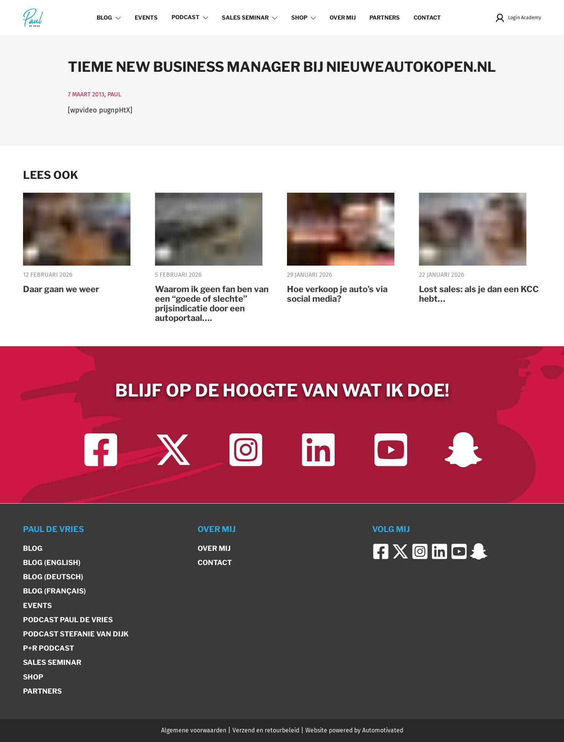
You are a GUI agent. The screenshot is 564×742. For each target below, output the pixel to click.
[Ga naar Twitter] (173, 450)
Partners (383, 17)
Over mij (341, 17)
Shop (302, 17)
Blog (108, 17)
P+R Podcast (48, 648)
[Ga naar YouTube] (390, 450)
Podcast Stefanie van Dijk (76, 634)
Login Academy (516, 17)
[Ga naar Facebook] (100, 450)
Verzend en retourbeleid (266, 730)
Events (144, 17)
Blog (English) (52, 563)
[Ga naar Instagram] (245, 450)
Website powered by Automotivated (354, 730)
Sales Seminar (248, 17)
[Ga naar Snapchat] (463, 450)
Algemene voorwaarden (193, 730)
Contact (426, 17)
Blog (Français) (54, 591)
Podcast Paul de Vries (68, 620)
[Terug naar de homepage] (33, 17)
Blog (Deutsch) (53, 577)
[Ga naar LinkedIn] (318, 450)
